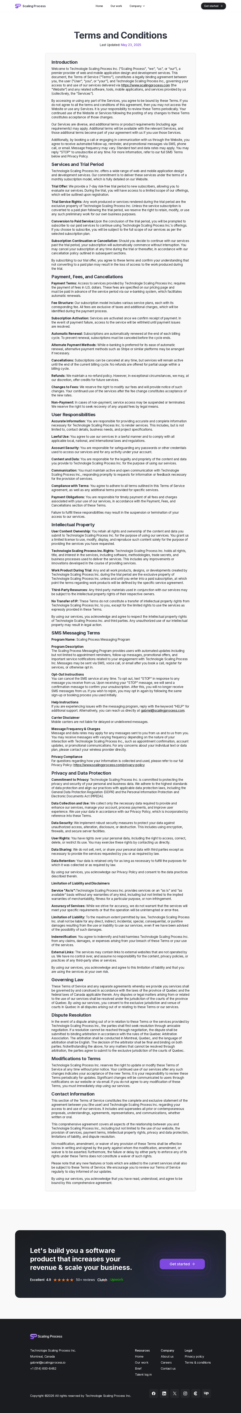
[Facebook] (153, 1393)
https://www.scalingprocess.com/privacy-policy (109, 765)
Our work (141, 1362)
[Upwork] (206, 1393)
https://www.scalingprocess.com (145, 85)
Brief (138, 1368)
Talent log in (143, 1374)
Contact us (168, 1368)
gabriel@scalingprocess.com (163, 710)
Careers (166, 1362)
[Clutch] (195, 1393)
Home (139, 1356)
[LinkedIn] (164, 1393)
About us (167, 1356)
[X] (174, 1393)
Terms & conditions (198, 1362)
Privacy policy (194, 1356)
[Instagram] (185, 1393)
